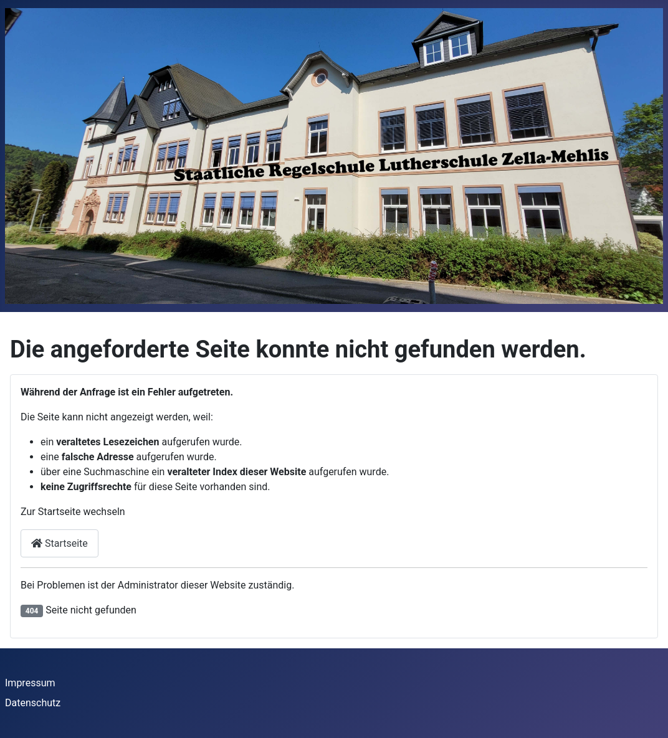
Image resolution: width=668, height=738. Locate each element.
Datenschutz (32, 703)
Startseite (59, 543)
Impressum (30, 683)
